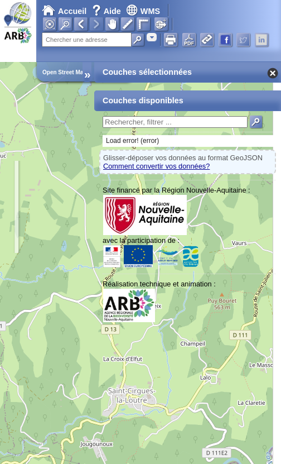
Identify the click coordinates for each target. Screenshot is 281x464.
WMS (143, 11)
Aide (107, 11)
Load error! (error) (132, 141)
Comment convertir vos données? (156, 166)
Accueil (64, 11)
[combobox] (151, 37)
